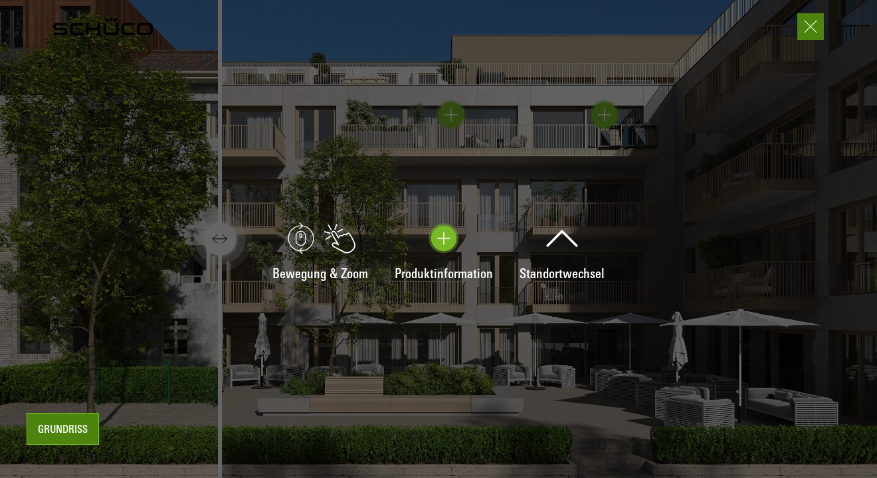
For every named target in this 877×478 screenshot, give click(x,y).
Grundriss (63, 430)
